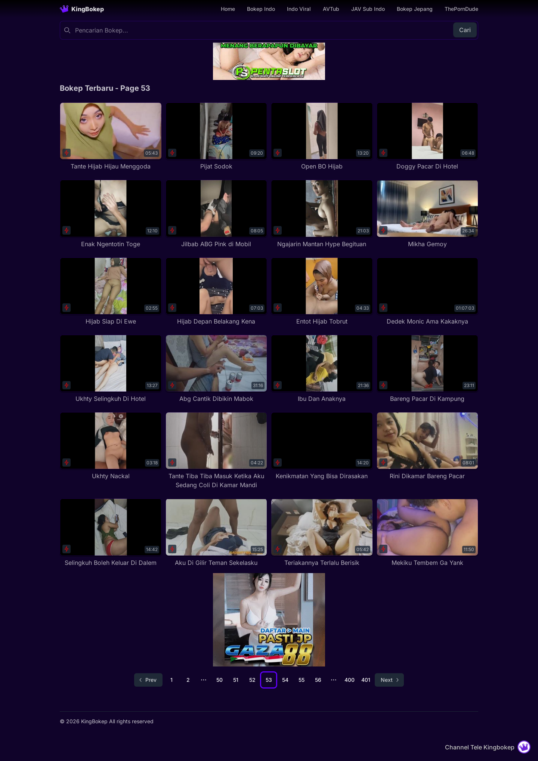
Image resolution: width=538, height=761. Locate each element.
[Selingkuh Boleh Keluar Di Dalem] (111, 532)
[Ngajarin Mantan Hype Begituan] (322, 214)
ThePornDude (461, 9)
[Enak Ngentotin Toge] (111, 214)
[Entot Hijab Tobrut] (322, 291)
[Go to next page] (389, 680)
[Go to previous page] (148, 680)
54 (285, 680)
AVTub (331, 9)
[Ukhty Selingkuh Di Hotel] (111, 369)
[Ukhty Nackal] (111, 446)
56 (318, 680)
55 (301, 680)
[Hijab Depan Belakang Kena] (217, 291)
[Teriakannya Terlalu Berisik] (322, 532)
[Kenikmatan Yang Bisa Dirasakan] (322, 446)
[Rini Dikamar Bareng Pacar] (428, 446)
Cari (465, 30)
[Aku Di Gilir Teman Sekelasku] (217, 532)
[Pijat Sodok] (217, 136)
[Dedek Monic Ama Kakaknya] (428, 291)
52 (252, 680)
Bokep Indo (261, 9)
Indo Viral (299, 9)
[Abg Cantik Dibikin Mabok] (217, 369)
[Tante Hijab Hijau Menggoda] (111, 136)
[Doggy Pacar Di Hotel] (428, 136)
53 (269, 680)
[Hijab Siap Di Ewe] (111, 291)
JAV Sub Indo (368, 9)
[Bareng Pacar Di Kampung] (428, 369)
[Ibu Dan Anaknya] (322, 369)
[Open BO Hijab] (322, 136)
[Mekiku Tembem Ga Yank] (428, 532)
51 (235, 680)
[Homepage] (82, 8)
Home (228, 9)
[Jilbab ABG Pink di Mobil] (217, 214)
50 (219, 680)
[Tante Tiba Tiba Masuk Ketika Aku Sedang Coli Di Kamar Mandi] (217, 450)
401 (365, 680)
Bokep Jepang (415, 9)
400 (349, 680)
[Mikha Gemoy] (428, 214)
